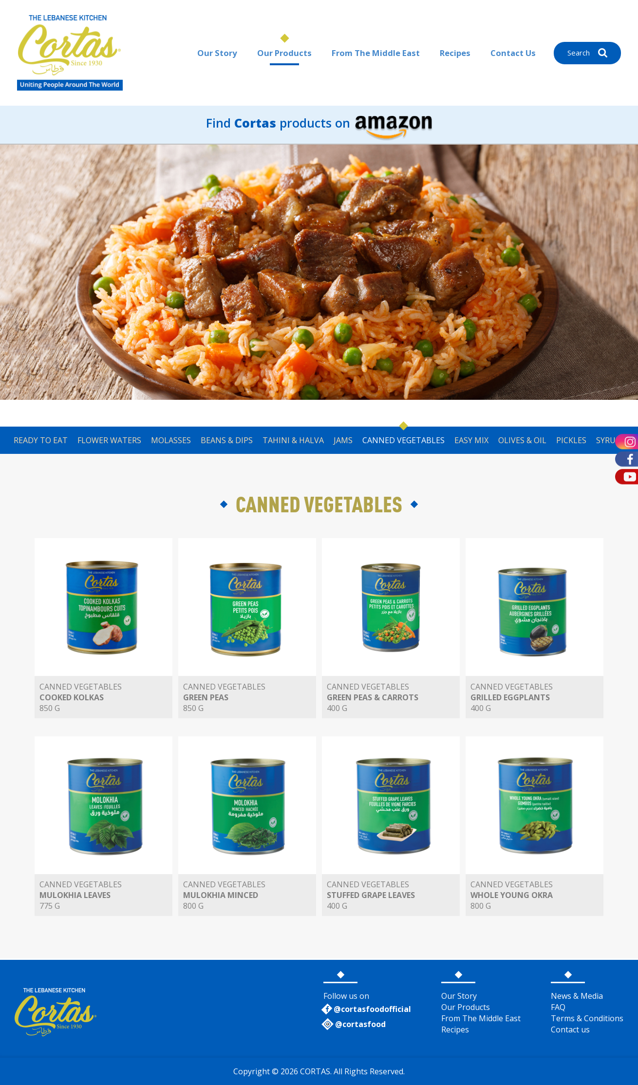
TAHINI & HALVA (293, 440)
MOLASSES (171, 440)
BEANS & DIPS (227, 440)
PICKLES (571, 440)
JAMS (343, 440)
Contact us (570, 1029)
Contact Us (513, 52)
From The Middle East (374, 52)
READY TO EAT (41, 440)
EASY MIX (471, 440)
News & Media (577, 996)
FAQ (558, 1007)
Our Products (282, 52)
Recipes (454, 52)
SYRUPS (610, 440)
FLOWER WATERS (109, 440)
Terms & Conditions (587, 1018)
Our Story (215, 52)
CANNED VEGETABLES (403, 440)
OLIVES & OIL (522, 440)
